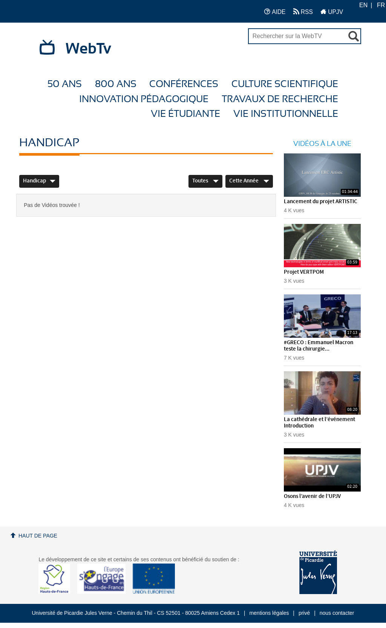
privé (304, 613)
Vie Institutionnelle (285, 114)
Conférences (183, 84)
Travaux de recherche (280, 99)
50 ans (64, 84)
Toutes (205, 181)
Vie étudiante (185, 114)
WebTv (88, 49)
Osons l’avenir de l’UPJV (312, 496)
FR (381, 5)
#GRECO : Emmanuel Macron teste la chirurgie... (318, 346)
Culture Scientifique (284, 84)
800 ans (115, 84)
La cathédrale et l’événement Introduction (319, 423)
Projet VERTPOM (304, 272)
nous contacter (337, 613)
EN (363, 5)
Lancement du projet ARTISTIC (320, 201)
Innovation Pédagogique (143, 99)
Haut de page (37, 536)
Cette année (249, 181)
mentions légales (269, 613)
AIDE (275, 11)
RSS (303, 11)
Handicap (39, 181)
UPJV (331, 11)
